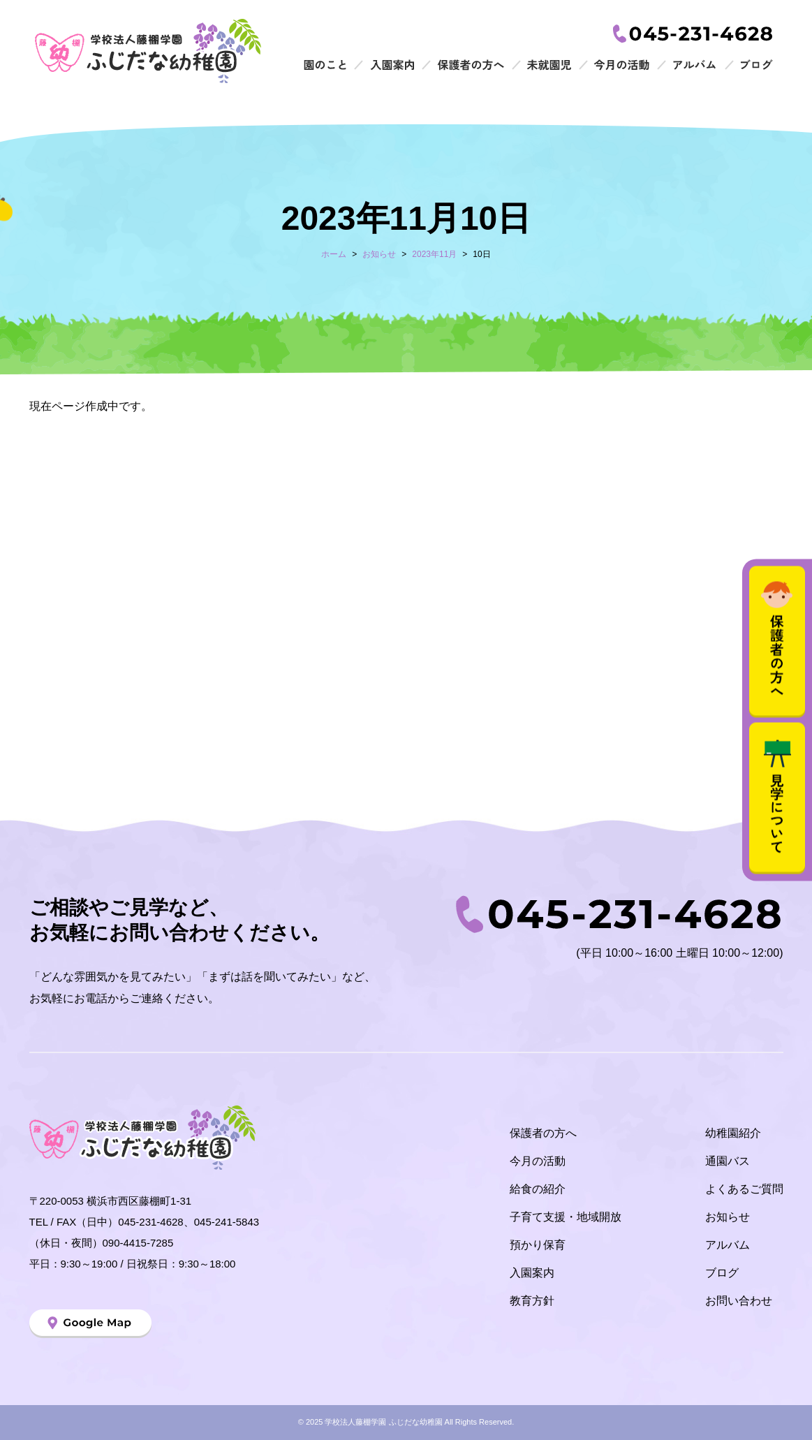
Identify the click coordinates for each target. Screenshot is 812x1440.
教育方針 (532, 1301)
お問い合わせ (738, 1301)
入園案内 (532, 1273)
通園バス (727, 1161)
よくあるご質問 (744, 1189)
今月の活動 (538, 1161)
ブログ (722, 1273)
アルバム (727, 1245)
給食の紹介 (538, 1189)
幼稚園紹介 (733, 1133)
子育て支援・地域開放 (565, 1217)
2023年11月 (434, 254)
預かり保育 (538, 1245)
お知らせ (727, 1217)
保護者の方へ (543, 1133)
